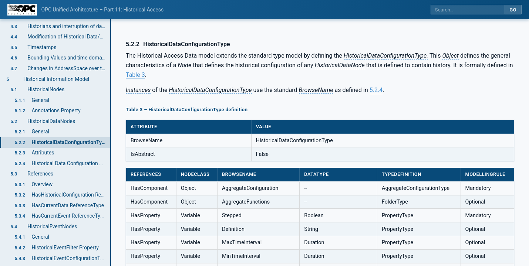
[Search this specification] (468, 10)
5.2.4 (376, 89)
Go (512, 10)
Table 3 (135, 74)
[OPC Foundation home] (22, 10)
